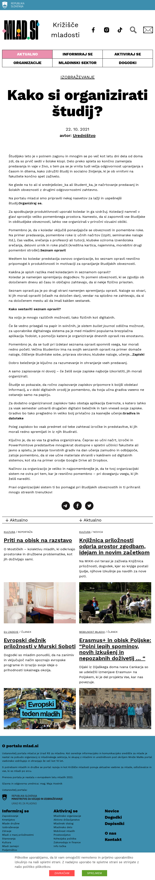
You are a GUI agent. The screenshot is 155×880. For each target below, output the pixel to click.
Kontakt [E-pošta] (113, 839)
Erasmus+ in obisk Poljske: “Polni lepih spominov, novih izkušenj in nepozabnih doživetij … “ (115, 649)
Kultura (9, 532)
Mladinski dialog (63, 823)
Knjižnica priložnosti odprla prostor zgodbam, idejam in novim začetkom (114, 546)
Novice (112, 810)
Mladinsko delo (63, 827)
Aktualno (27, 55)
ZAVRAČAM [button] (61, 873)
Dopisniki (114, 823)
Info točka (60, 846)
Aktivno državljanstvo (67, 819)
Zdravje (6, 831)
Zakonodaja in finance (67, 842)
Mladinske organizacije (67, 815)
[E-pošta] (148, 30)
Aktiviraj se (128, 55)
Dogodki (128, 62)
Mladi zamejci (10, 846)
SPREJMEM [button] (94, 873)
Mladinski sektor (77, 63)
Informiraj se (77, 55)
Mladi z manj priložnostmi (18, 834)
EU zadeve (11, 631)
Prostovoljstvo (62, 834)
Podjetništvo (9, 849)
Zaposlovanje (10, 815)
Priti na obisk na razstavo (38, 540)
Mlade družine (11, 823)
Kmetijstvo (8, 819)
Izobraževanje (77, 77)
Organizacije (27, 63)
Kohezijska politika (65, 838)
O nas (110, 833)
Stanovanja (9, 838)
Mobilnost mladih (92, 631)
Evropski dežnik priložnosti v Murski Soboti (40, 643)
